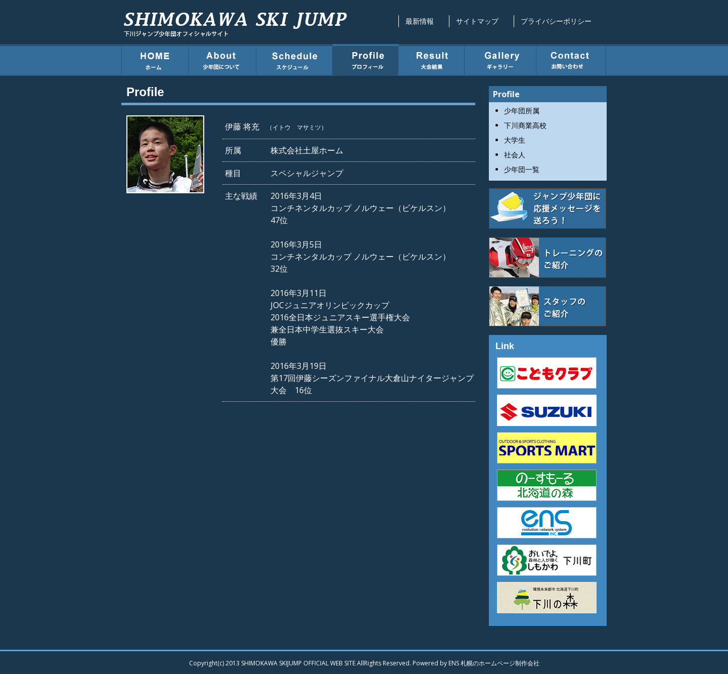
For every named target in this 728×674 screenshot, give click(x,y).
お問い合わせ (571, 59)
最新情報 (419, 21)
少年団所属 (521, 110)
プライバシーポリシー (556, 21)
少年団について (222, 59)
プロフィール (366, 59)
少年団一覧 (521, 169)
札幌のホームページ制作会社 (500, 663)
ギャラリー (500, 59)
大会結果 (432, 59)
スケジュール (294, 59)
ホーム (155, 59)
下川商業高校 (525, 125)
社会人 (514, 154)
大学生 (514, 140)
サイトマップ (477, 21)
